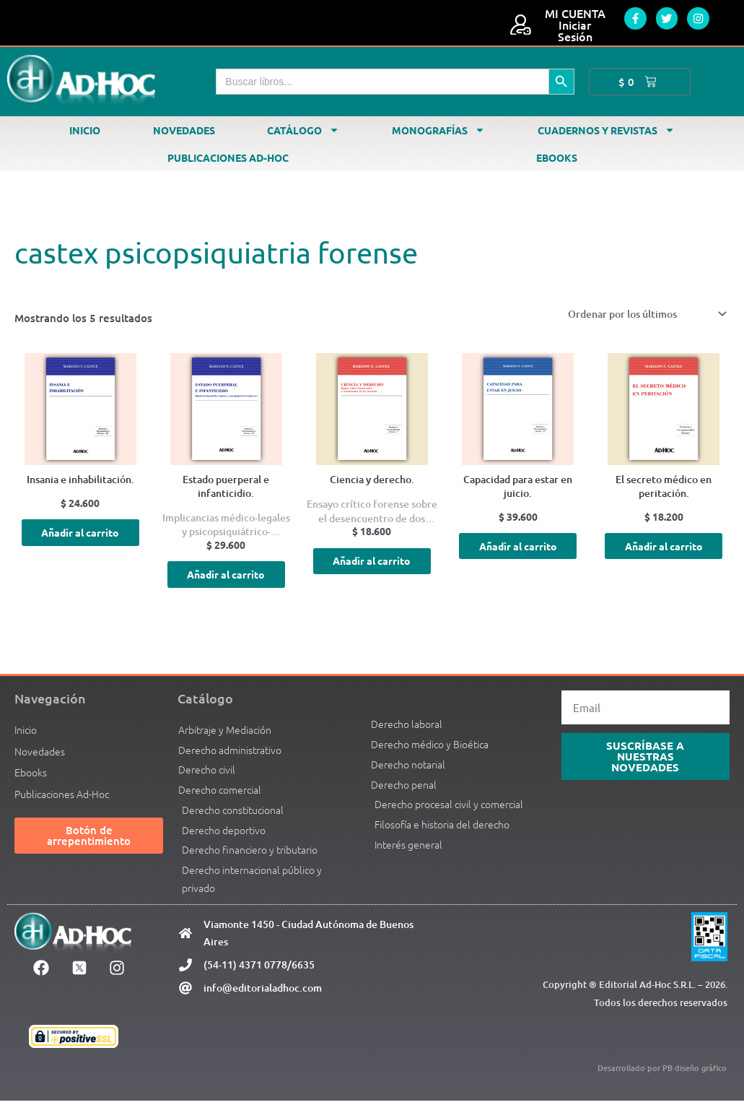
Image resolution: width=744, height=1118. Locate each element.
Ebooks (556, 157)
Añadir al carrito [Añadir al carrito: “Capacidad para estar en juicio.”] (518, 556)
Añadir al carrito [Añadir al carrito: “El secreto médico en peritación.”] (664, 556)
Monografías (438, 130)
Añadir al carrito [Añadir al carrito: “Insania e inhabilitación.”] (80, 543)
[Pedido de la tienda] (636, 314)
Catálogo (303, 130)
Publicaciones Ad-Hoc (228, 157)
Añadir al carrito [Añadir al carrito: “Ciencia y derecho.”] (372, 571)
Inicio (84, 130)
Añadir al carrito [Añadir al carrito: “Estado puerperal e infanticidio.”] (226, 585)
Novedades (184, 130)
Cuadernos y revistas (606, 130)
